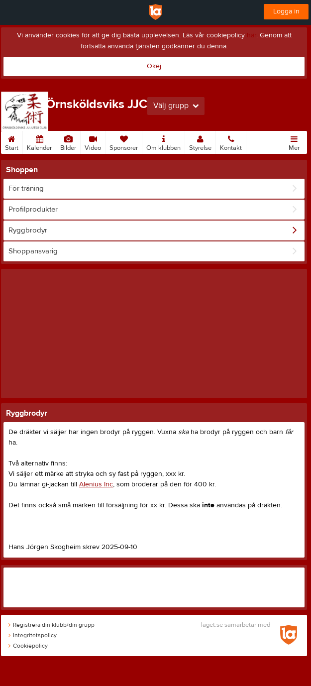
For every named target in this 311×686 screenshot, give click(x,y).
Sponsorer (123, 141)
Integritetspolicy (32, 635)
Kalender (39, 141)
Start (11, 141)
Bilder (68, 141)
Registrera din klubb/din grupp (51, 625)
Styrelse (200, 141)
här (251, 35)
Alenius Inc (96, 484)
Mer (294, 141)
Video (93, 141)
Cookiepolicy (28, 646)
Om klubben (163, 141)
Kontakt (231, 141)
